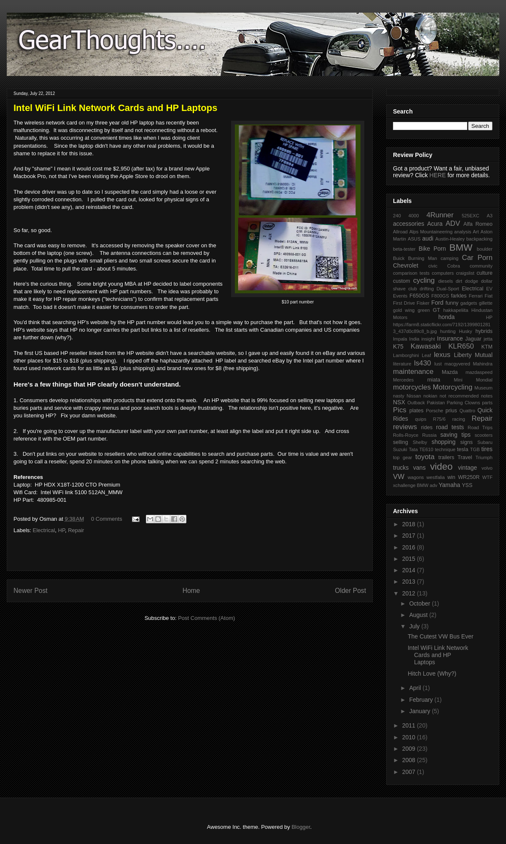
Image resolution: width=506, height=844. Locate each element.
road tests (450, 427)
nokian (430, 395)
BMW (461, 247)
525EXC (470, 215)
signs (466, 442)
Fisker (423, 303)
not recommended (459, 395)
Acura (435, 223)
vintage (467, 467)
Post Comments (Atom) (206, 618)
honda (446, 317)
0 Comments (106, 519)
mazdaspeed (479, 372)
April (416, 687)
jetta (488, 338)
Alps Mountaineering (431, 231)
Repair (76, 530)
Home (191, 590)
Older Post (350, 590)
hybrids (484, 331)
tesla (462, 449)
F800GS (440, 295)
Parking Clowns (463, 402)
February (421, 699)
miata (433, 380)
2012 (409, 593)
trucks (401, 467)
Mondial (484, 379)
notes (487, 395)
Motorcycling (452, 387)
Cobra (453, 265)
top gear (402, 457)
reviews (405, 427)
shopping (443, 441)
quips (420, 419)
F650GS (419, 296)
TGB (475, 449)
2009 (409, 748)
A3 (490, 215)
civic (433, 265)
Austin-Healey (450, 238)
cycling (424, 280)
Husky (465, 331)
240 (397, 215)
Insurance (450, 338)
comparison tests (411, 273)
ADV (453, 223)
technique (445, 449)
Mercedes (403, 379)
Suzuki (400, 449)
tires (487, 449)
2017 (409, 535)
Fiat (488, 295)
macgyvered (457, 363)
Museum (483, 387)
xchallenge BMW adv (415, 485)
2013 (409, 581)
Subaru (485, 442)
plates (416, 411)
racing (458, 419)
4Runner (439, 215)
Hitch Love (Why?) (432, 673)
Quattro (467, 410)
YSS (467, 485)
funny (451, 303)
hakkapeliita (455, 310)
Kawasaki (426, 346)
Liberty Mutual (473, 355)
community (481, 265)
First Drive (404, 303)
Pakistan (436, 402)
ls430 (422, 363)
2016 (409, 547)
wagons (416, 477)
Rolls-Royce (405, 435)
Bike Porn (432, 248)
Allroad (400, 231)
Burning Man (422, 258)
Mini (458, 379)
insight (428, 338)
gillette (486, 303)
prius (451, 411)
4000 (413, 215)
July (415, 626)
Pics (399, 410)
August (419, 614)
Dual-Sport (447, 288)
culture (484, 273)
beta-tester (404, 249)
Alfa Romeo (478, 224)
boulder (485, 249)
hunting (448, 331)
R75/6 (439, 419)
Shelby (420, 442)
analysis (462, 231)
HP (61, 530)
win (451, 477)
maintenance (413, 372)
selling (400, 442)
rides (426, 427)
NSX (399, 402)
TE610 (426, 449)
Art (476, 231)
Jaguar (473, 339)
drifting (427, 288)
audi (427, 238)
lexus (442, 355)
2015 (409, 558)
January (420, 711)
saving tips (455, 434)
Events (400, 295)
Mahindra (483, 363)
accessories (408, 223)
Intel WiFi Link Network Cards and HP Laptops (438, 654)
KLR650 (461, 346)
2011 (409, 725)
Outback (416, 402)
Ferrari (476, 295)
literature (402, 363)
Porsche (434, 410)
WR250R (468, 477)
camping (449, 258)
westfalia (435, 477)
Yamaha (449, 485)
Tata (413, 449)
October (420, 603)
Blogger (300, 827)
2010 (409, 737)
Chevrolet (405, 265)
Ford (437, 302)
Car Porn (477, 258)
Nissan (413, 395)
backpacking (479, 238)
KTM (487, 347)
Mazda (450, 372)
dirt (459, 281)
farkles (458, 296)
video (441, 466)
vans (419, 467)
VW (398, 477)
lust (437, 363)
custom (401, 281)
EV (489, 288)
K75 (398, 346)
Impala (400, 338)
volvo (487, 468)
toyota (425, 457)
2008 (409, 760)
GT (436, 310)
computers (443, 273)
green (424, 310)
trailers (446, 457)
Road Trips (480, 427)
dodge (471, 281)
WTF (487, 477)
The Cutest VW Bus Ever (441, 636)
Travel (465, 457)
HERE (437, 175)
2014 (409, 570)
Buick (398, 258)
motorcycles (412, 387)
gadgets (468, 303)
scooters (484, 435)
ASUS (414, 238)
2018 (409, 524)
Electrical (44, 530)
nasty (398, 395)
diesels (445, 281)
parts (487, 402)
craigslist (465, 273)
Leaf (426, 355)
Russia (429, 435)
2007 (409, 771)
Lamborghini (406, 355)
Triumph (484, 457)
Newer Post (30, 590)
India (414, 338)
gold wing (403, 310)
